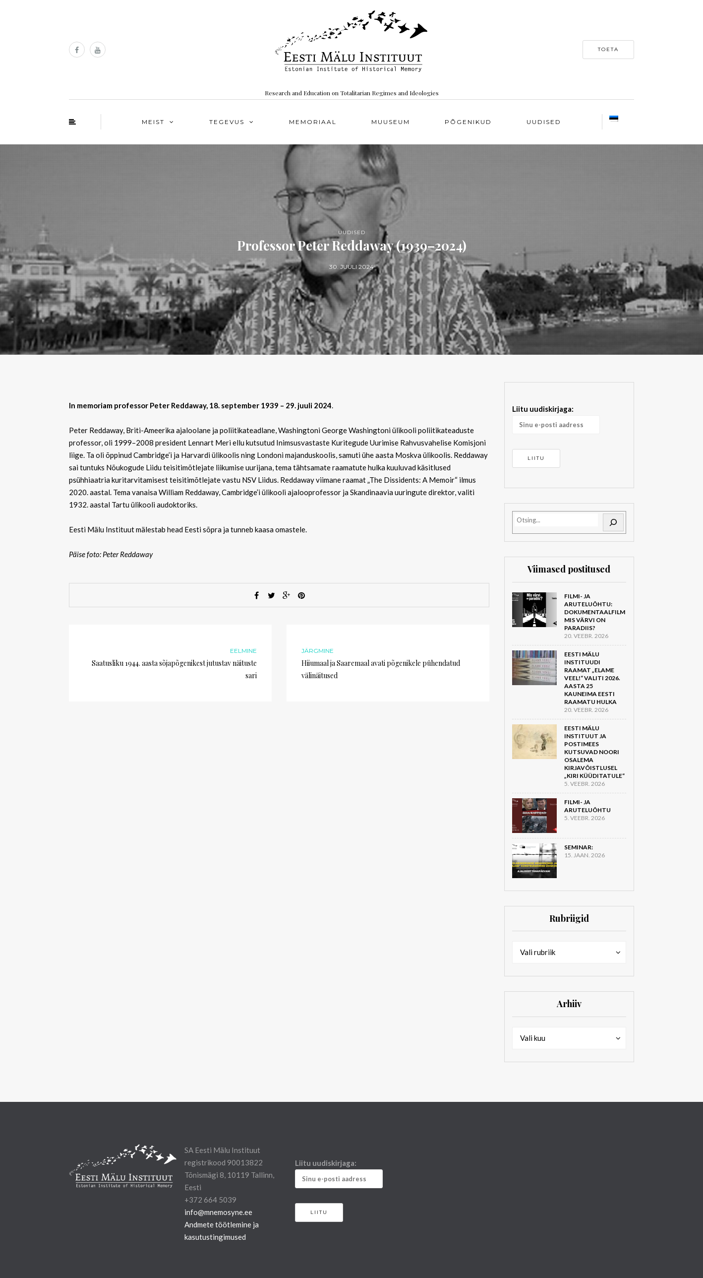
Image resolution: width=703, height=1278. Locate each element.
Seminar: (578, 847)
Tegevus (226, 122)
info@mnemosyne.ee (218, 1212)
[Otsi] (613, 522)
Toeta (608, 49)
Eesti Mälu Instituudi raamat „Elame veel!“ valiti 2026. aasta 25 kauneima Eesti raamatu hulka (592, 677)
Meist (153, 122)
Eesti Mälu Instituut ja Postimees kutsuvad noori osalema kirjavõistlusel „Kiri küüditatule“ (594, 751)
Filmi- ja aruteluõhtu (587, 806)
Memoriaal (313, 122)
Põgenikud (468, 122)
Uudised (544, 122)
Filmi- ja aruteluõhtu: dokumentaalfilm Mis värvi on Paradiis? (594, 612)
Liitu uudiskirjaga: (556, 419)
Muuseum (390, 122)
